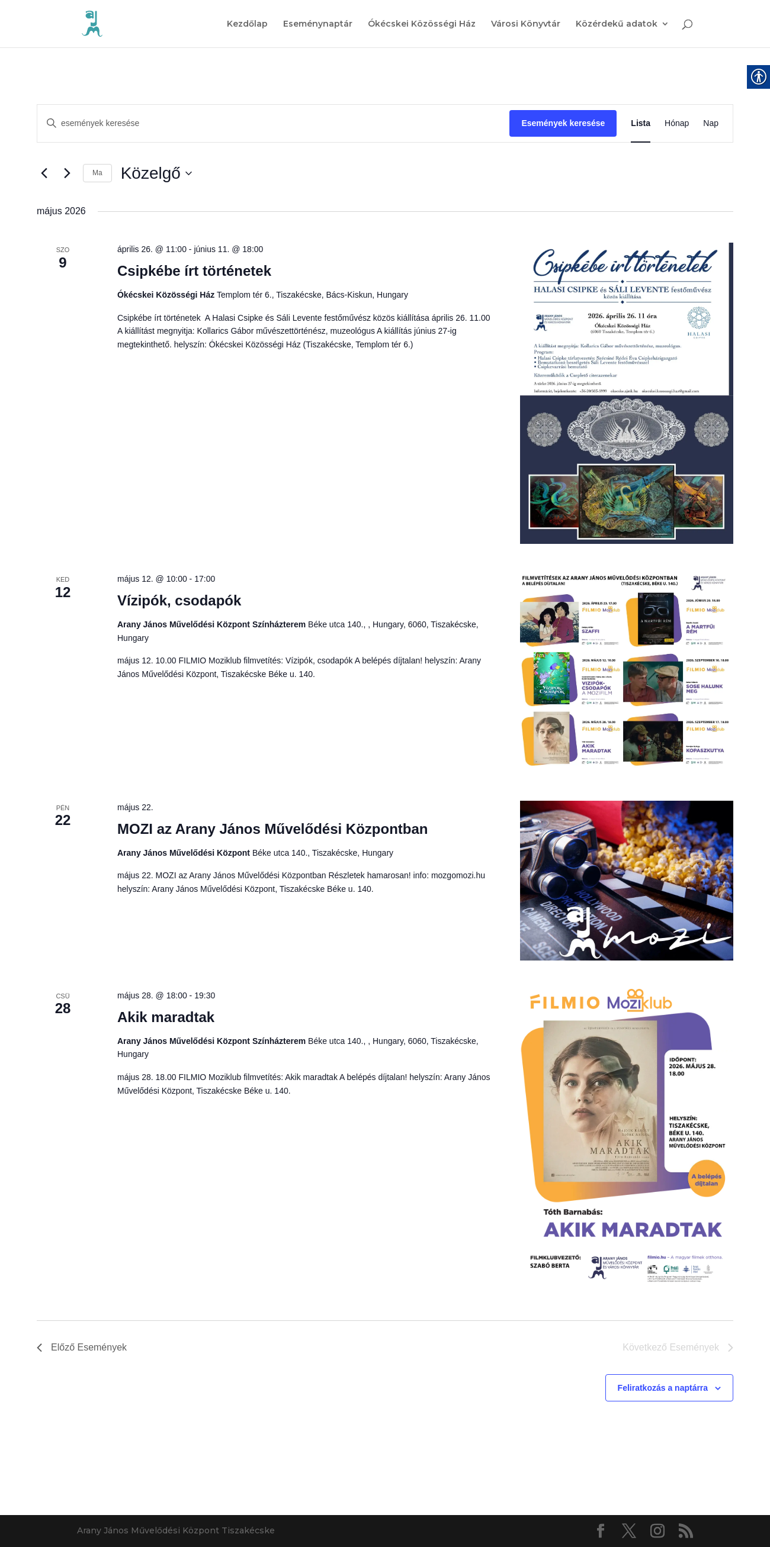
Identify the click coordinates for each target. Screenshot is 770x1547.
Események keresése (563, 123)
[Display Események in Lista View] (640, 123)
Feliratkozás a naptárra (663, 1388)
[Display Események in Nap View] (710, 123)
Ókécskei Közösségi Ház (422, 24)
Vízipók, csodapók (179, 600)
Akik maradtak (165, 1017)
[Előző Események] (44, 173)
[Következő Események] (67, 173)
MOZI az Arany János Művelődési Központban (272, 829)
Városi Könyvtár (525, 24)
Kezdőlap (247, 24)
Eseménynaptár (317, 24)
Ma (97, 173)
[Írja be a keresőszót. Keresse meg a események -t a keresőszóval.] (273, 123)
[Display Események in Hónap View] (677, 123)
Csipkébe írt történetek (194, 271)
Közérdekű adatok (616, 24)
